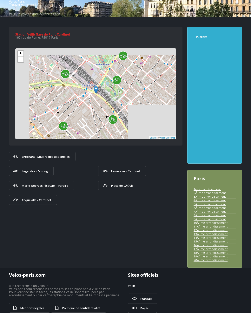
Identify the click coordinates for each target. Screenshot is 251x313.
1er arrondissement (207, 189)
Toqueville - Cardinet (36, 200)
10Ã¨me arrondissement (211, 223)
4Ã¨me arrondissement (210, 200)
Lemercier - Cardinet (125, 171)
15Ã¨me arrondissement (211, 241)
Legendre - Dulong (35, 171)
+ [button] (20, 54)
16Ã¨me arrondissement (211, 245)
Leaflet (153, 138)
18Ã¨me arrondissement (211, 253)
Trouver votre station (24, 5)
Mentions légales (32, 308)
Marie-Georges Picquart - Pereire (45, 185)
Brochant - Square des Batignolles (45, 157)
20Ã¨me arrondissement (211, 260)
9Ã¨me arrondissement (210, 219)
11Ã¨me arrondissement (211, 226)
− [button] (20, 59)
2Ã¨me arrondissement (210, 193)
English (145, 308)
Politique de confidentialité (81, 308)
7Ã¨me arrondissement (210, 211)
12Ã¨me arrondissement (211, 230)
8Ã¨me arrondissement (210, 215)
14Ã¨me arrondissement (211, 238)
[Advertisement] (216, 99)
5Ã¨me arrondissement (210, 204)
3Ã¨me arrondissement (210, 196)
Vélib (131, 286)
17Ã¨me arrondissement (211, 249)
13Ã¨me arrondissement (211, 234)
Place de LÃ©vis (122, 185)
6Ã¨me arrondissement (210, 208)
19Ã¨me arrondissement (211, 256)
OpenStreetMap (167, 138)
